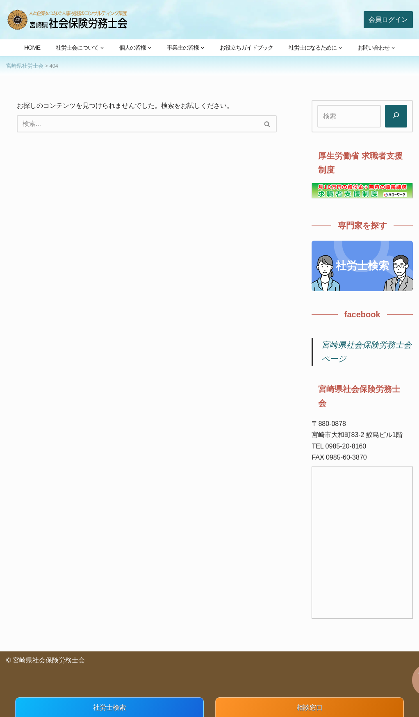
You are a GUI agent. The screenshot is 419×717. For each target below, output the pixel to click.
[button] (102, 48)
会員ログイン (388, 19)
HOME (32, 47)
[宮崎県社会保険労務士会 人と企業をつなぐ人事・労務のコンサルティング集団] (67, 19)
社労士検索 (362, 265)
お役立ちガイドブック (246, 47)
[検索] (137, 123)
